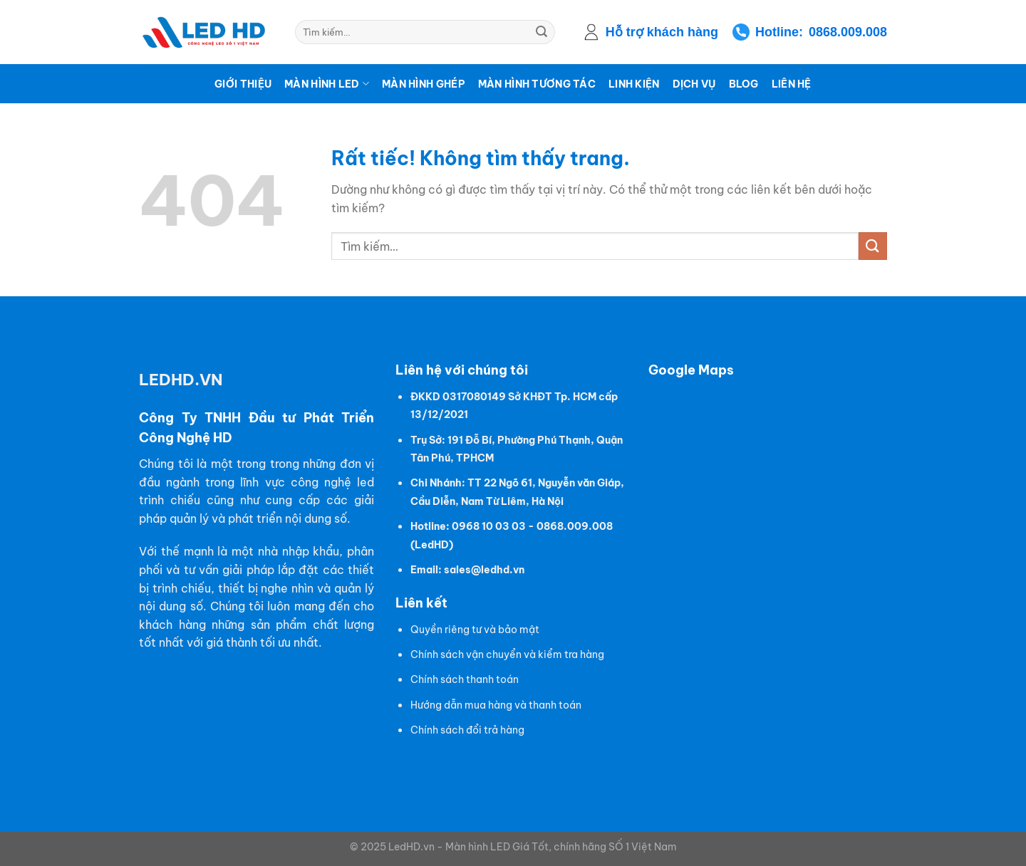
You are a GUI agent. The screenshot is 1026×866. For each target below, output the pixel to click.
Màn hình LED (326, 83)
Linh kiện (634, 84)
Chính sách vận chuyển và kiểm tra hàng (507, 654)
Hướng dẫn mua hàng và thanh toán (495, 705)
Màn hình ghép (423, 84)
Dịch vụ (694, 84)
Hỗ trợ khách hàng (662, 32)
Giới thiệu (242, 84)
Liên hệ (792, 84)
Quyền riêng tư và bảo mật (474, 629)
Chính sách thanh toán (464, 679)
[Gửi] (541, 32)
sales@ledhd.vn (484, 569)
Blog (744, 84)
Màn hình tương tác (537, 84)
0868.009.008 (848, 32)
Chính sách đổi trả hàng (467, 730)
